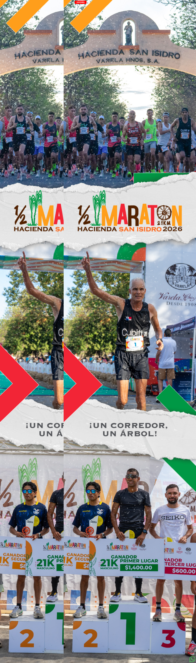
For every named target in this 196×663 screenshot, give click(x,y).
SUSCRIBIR (80, 2)
